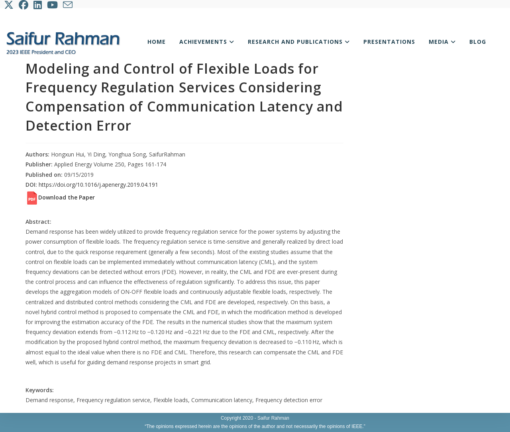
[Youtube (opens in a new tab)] (53, 5)
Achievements (206, 41)
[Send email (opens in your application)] (68, 5)
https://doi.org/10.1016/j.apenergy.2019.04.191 (98, 184)
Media (442, 41)
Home (156, 41)
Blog (477, 41)
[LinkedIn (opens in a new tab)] (38, 5)
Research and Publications (299, 41)
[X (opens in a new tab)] (10, 5)
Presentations (389, 41)
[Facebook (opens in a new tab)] (24, 5)
